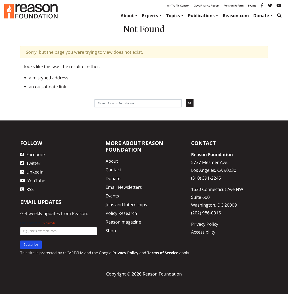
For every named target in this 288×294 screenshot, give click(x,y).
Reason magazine (123, 222)
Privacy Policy (204, 224)
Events (252, 5)
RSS (27, 189)
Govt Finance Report (206, 5)
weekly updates (44, 213)
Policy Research (121, 213)
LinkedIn (32, 172)
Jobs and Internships (126, 204)
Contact (113, 170)
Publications (201, 15)
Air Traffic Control (178, 5)
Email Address (37, 223)
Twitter (30, 163)
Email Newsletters (124, 187)
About (127, 15)
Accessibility (203, 232)
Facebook (33, 154)
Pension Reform (234, 5)
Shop (111, 231)
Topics (173, 15)
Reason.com (236, 15)
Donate (261, 15)
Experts (150, 15)
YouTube (32, 181)
